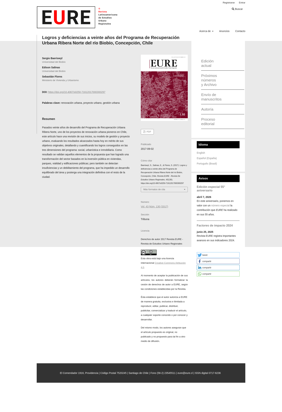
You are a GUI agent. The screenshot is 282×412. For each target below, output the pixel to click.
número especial (220, 205)
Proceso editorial (208, 121)
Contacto (240, 31)
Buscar (237, 9)
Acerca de (205, 31)
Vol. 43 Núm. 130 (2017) (154, 206)
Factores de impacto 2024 (215, 225)
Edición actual (207, 63)
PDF (148, 131)
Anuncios (224, 31)
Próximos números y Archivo (209, 80)
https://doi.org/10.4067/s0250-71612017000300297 (76, 92)
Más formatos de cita (154, 189)
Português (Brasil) (207, 163)
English (201, 152)
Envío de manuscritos (210, 97)
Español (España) (207, 158)
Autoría (207, 109)
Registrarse (229, 2)
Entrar (242, 2)
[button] (218, 255)
